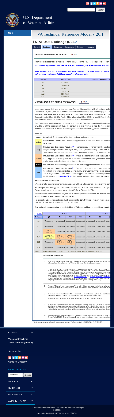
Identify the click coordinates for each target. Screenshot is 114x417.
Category (80, 47)
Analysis (91, 47)
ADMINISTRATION (17, 401)
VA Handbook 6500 (80, 277)
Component (69, 47)
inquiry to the (64, 176)
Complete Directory (17, 362)
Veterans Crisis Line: (18, 339)
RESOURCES (15, 394)
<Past (39, 214)
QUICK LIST (14, 388)
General (37, 47)
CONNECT (13, 332)
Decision (46, 47)
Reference (58, 47)
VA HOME (13, 381)
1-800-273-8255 (15, 342)
